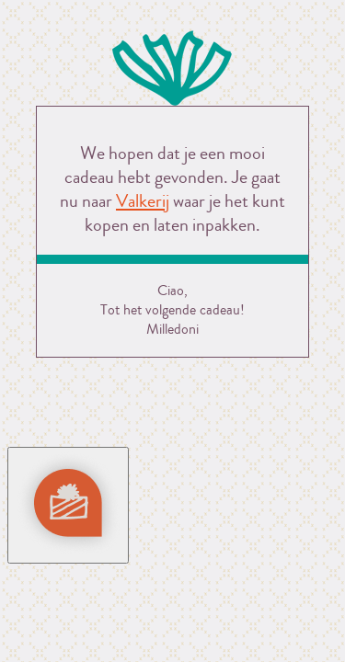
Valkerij (142, 201)
